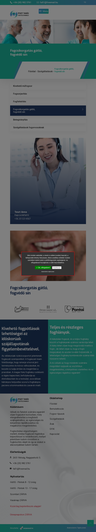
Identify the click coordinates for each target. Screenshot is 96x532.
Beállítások (56, 268)
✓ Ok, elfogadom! (43, 268)
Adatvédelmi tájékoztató (47, 271)
